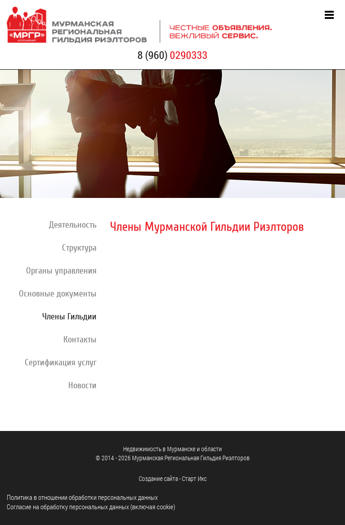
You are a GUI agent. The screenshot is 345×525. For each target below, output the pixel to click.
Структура (79, 247)
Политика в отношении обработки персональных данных (82, 497)
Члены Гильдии (69, 316)
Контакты (80, 339)
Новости (82, 385)
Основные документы (58, 293)
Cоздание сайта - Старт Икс (173, 478)
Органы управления (61, 270)
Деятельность (73, 225)
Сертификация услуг (61, 362)
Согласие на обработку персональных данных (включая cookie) (91, 506)
